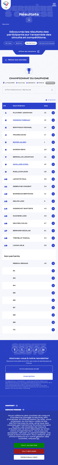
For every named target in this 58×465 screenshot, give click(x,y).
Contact (10, 406)
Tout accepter (29, 445)
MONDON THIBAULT (21, 120)
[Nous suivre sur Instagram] (29, 350)
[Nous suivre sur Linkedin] (43, 350)
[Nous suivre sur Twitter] (22, 350)
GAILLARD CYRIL (20, 164)
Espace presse (13, 410)
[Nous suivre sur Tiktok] (36, 350)
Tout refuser (29, 451)
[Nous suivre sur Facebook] (15, 350)
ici (29, 388)
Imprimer (51, 100)
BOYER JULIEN (19, 142)
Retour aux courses (15, 60)
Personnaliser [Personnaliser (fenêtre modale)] (29, 457)
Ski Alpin (8, 43)
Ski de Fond (30, 43)
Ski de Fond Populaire (47, 43)
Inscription (29, 376)
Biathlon (19, 43)
